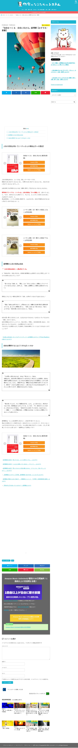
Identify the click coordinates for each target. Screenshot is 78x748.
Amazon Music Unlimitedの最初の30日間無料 (18, 627)
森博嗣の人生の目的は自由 (15, 135)
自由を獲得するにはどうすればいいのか (18, 138)
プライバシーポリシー (8, 745)
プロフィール (27, 745)
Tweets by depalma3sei (57, 84)
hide (27, 128)
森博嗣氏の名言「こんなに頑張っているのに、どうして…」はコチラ (22, 464)
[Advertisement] (26, 111)
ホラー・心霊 (24, 9)
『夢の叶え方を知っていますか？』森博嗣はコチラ (17, 485)
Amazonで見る (34, 162)
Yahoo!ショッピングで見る (34, 170)
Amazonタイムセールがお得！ (39, 12)
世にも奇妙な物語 (41, 9)
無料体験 (6, 610)
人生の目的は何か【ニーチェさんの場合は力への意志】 (23, 132)
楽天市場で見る (34, 166)
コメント (5, 646)
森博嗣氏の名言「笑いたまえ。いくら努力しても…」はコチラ (20, 460)
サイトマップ (19, 745)
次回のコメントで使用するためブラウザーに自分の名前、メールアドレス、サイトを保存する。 (26, 679)
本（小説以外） (7, 560)
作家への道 (30, 9)
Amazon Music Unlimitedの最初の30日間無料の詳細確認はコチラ (26, 618)
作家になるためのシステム (52, 745)
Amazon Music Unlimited (11, 601)
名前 (3, 661)
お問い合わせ (53, 9)
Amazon (35, 9)
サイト (3, 673)
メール (4, 667)
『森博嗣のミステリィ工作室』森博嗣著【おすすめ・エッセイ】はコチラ (23, 475)
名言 (46, 9)
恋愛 (49, 9)
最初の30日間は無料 (23, 607)
